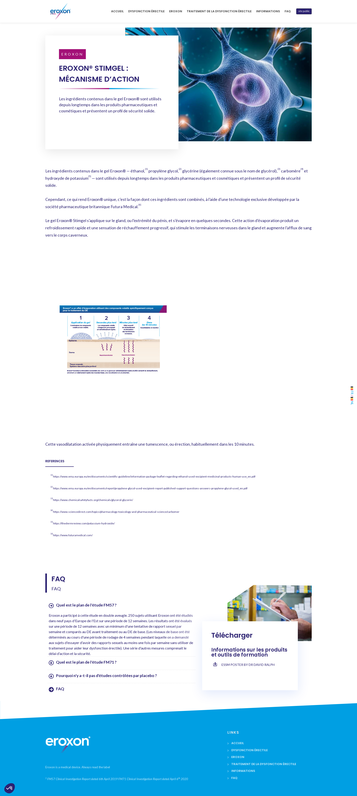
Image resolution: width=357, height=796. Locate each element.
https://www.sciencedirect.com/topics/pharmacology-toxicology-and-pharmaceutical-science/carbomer (116, 511)
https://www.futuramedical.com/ (73, 535)
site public (304, 11)
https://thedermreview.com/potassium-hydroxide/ (84, 523)
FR (352, 390)
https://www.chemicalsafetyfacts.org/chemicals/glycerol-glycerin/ (93, 500)
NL (352, 401)
